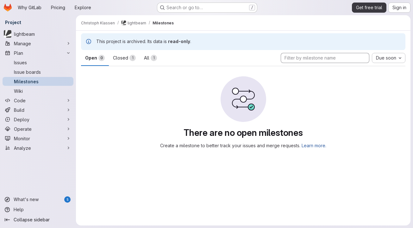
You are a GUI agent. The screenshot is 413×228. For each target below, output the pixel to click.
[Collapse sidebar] (38, 219)
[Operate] (38, 128)
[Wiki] (38, 90)
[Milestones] (38, 81)
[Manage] (38, 43)
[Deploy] (38, 119)
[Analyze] (38, 147)
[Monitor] (38, 138)
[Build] (38, 109)
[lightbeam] (38, 33)
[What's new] (38, 199)
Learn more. (314, 145)
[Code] (38, 100)
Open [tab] (95, 58)
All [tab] (150, 58)
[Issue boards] (38, 71)
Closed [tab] (124, 58)
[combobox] (388, 58)
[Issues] (38, 62)
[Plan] (38, 52)
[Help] (38, 209)
